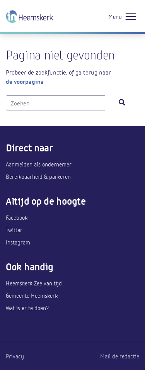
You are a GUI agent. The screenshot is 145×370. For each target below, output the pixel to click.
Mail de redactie (119, 356)
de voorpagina (25, 81)
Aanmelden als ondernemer (39, 164)
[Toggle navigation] (131, 17)
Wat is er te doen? (27, 308)
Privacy (15, 356)
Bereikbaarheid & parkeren (38, 176)
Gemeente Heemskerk (32, 295)
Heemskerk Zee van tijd (34, 283)
